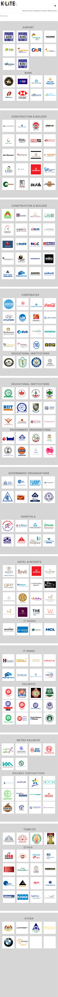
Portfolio (44, 11)
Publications (37, 11)
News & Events (27, 11)
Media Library (52, 11)
